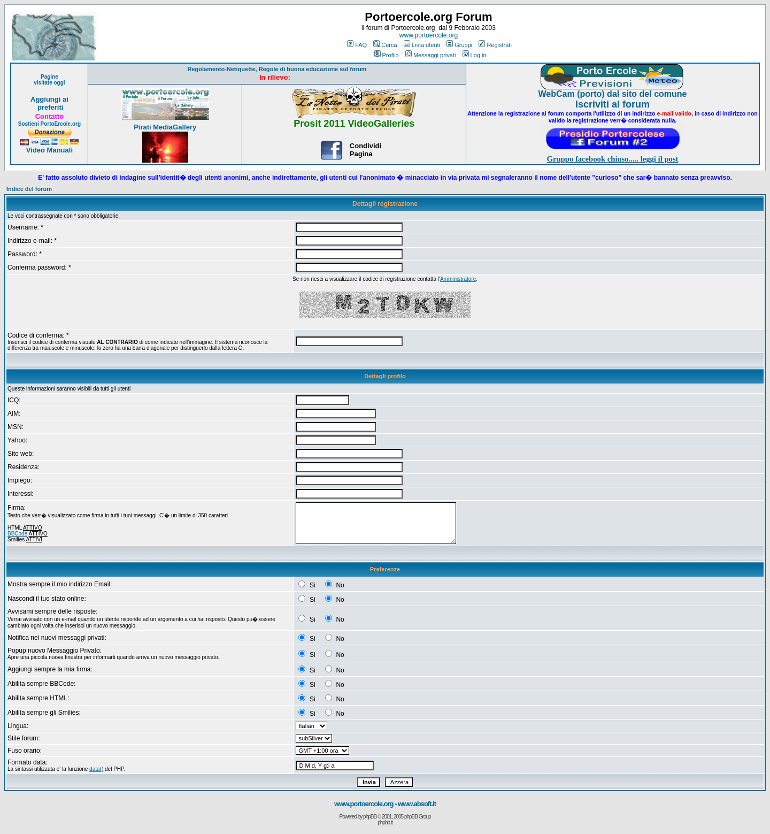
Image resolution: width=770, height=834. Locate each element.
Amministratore (458, 279)
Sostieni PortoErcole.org (49, 124)
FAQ (357, 45)
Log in (475, 55)
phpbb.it (385, 822)
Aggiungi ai (49, 99)
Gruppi (459, 45)
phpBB (369, 817)
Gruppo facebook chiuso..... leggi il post (613, 159)
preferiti (49, 107)
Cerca (385, 45)
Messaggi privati (430, 55)
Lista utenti (422, 45)
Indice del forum (29, 189)
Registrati (495, 45)
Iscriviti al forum (612, 104)
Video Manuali (49, 150)
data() (96, 769)
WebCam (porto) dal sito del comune (612, 93)
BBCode (17, 534)
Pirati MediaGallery (165, 127)
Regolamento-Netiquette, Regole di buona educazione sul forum (276, 69)
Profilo (386, 55)
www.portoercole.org (428, 35)
